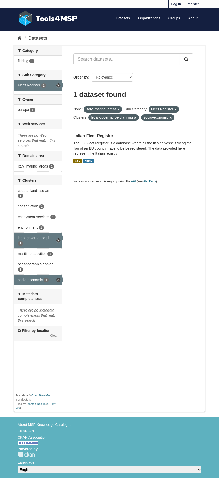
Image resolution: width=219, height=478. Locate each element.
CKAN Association (32, 437)
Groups (174, 18)
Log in (176, 4)
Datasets (123, 18)
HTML (88, 160)
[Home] (20, 38)
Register (193, 4)
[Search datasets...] (126, 59)
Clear (54, 335)
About (193, 18)
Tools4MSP (56, 18)
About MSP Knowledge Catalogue (44, 425)
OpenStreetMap (41, 395)
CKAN (26, 454)
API (133, 181)
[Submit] (186, 59)
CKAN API (26, 431)
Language (26, 462)
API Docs (149, 181)
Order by (80, 77)
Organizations (149, 18)
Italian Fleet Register (93, 136)
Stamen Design (36, 403)
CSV (77, 160)
